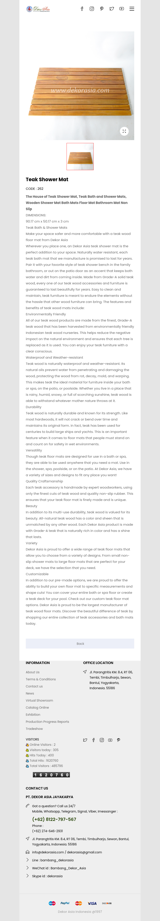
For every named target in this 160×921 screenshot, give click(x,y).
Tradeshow (34, 729)
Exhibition (33, 714)
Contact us (34, 686)
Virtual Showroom (39, 700)
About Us (32, 672)
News (30, 693)
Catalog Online (37, 707)
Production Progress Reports (47, 721)
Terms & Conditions (41, 679)
